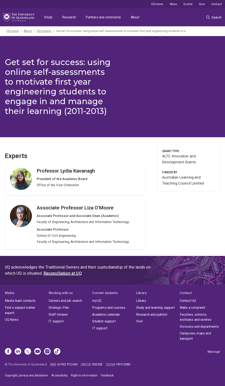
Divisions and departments (199, 326)
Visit (139, 321)
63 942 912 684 (67, 364)
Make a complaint (192, 308)
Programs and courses (108, 308)
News (173, 4)
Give (202, 4)
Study (48, 17)
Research (69, 17)
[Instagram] (47, 352)
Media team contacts (20, 301)
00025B (97, 364)
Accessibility (59, 375)
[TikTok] (57, 352)
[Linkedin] (18, 352)
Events (188, 4)
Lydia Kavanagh (74, 179)
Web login (213, 351)
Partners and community (103, 17)
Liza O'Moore (74, 224)
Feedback (107, 375)
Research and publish (151, 314)
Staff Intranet (58, 314)
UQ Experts (44, 31)
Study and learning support (155, 308)
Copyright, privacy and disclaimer (26, 375)
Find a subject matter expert (20, 310)
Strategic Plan (59, 308)
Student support (103, 321)
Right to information (84, 375)
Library (141, 301)
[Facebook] (8, 352)
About (135, 17)
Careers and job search (65, 301)
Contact (216, 4)
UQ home (157, 4)
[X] (27, 352)
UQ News (12, 320)
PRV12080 (123, 364)
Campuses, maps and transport (195, 336)
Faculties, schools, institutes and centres (196, 317)
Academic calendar (106, 314)
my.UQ (96, 301)
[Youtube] (37, 352)
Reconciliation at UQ (63, 273)
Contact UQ (188, 301)
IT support (56, 321)
